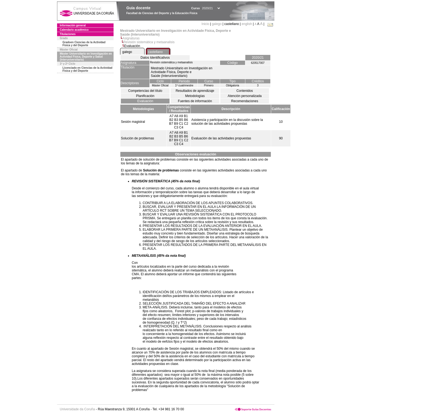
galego (217, 24)
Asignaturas (130, 38)
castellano (155, 52)
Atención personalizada (245, 96)
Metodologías (195, 96)
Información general (73, 25)
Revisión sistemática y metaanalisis (149, 42)
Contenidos (244, 91)
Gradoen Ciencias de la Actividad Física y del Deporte (83, 44)
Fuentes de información (195, 101)
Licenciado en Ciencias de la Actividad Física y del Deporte (87, 69)
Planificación (145, 96)
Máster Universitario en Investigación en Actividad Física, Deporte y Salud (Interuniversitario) (86, 56)
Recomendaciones (244, 101)
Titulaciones (68, 34)
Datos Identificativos (155, 58)
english (247, 24)
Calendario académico (74, 29)
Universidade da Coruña (77, 409)
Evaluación (145, 101)
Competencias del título (145, 91)
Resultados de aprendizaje (195, 91)
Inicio (206, 24)
